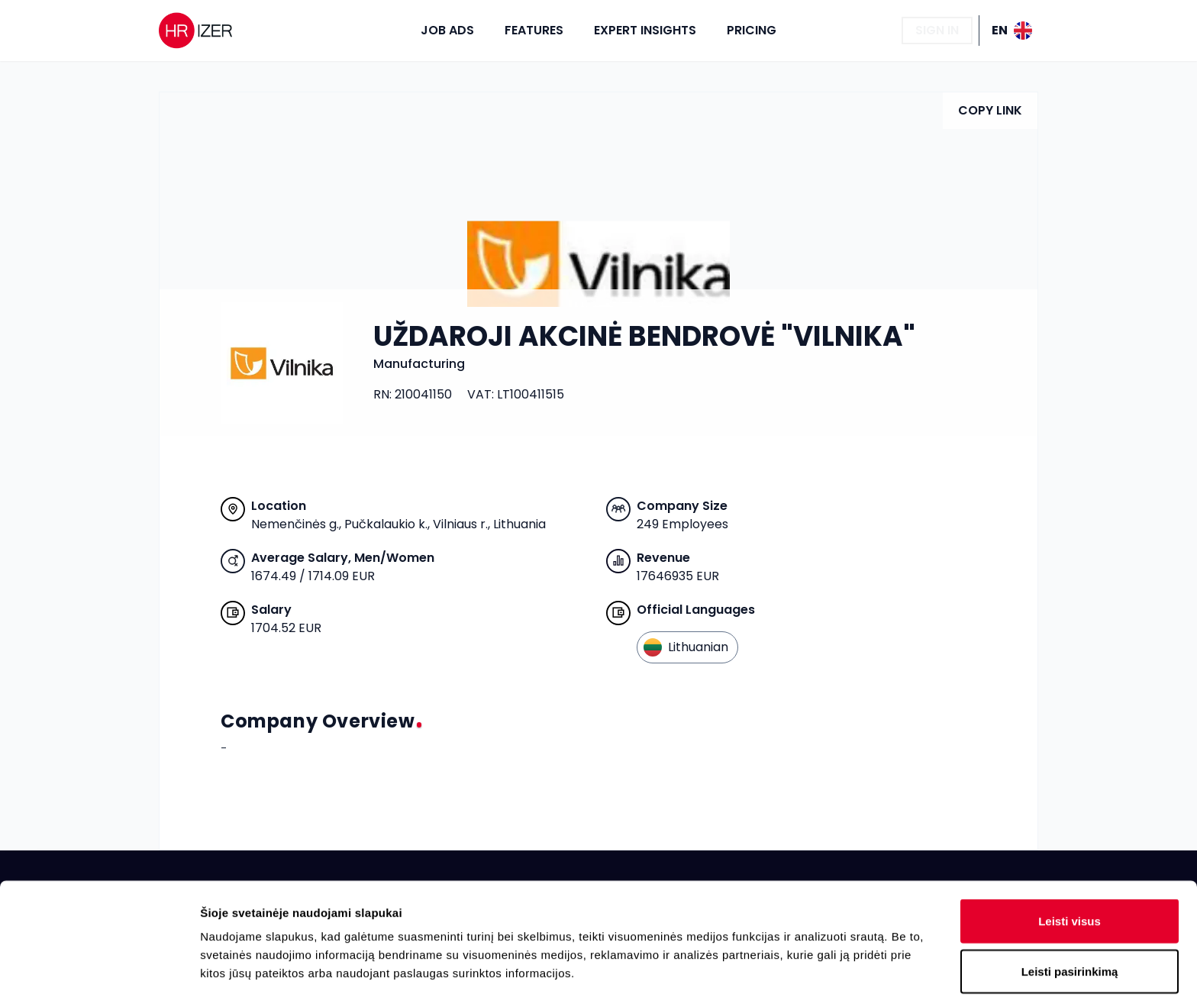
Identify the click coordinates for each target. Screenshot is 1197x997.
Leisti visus (1069, 808)
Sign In (937, 30)
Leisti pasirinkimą (1069, 859)
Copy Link (990, 110)
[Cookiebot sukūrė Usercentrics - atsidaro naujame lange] (99, 967)
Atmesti (1069, 908)
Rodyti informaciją (783, 966)
